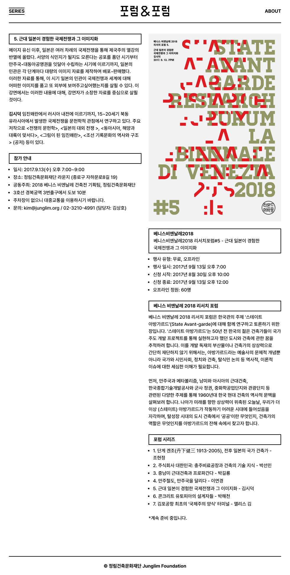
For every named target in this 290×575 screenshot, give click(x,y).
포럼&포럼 (144, 11)
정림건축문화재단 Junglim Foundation (147, 566)
